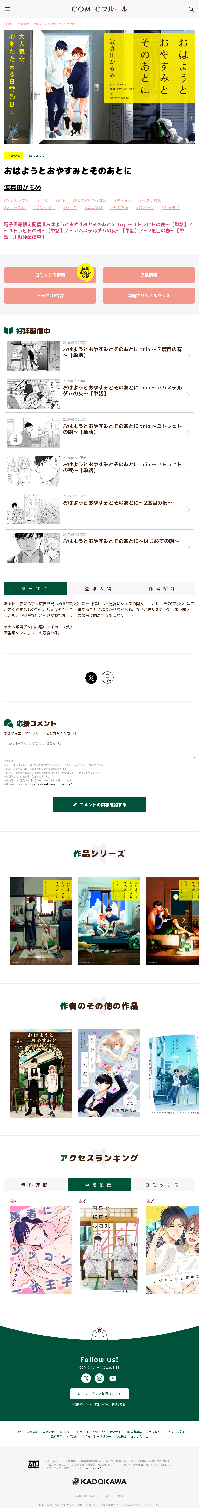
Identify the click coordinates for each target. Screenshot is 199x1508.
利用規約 (72, 1422)
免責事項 (57, 1422)
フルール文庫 (176, 1417)
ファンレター (154, 1417)
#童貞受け (94, 207)
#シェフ (70, 207)
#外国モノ (171, 207)
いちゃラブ (37, 155)
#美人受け (123, 200)
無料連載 (33, 1417)
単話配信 (23, 24)
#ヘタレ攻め (150, 200)
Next (182, 920)
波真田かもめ (22, 187)
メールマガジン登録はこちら (99, 1379)
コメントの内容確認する (99, 804)
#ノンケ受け (44, 207)
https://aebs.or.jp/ (90, 1453)
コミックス (65, 1417)
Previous (16, 920)
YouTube (99, 1417)
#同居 (42, 200)
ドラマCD (83, 1417)
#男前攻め (119, 207)
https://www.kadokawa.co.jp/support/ (51, 784)
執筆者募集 (134, 1417)
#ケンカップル (16, 200)
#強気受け (145, 207)
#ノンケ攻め (15, 207)
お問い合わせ (139, 1422)
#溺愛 (60, 200)
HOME (9, 24)
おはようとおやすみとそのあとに (54, 24)
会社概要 (121, 1422)
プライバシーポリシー (96, 1422)
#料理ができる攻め (89, 200)
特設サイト (116, 1417)
